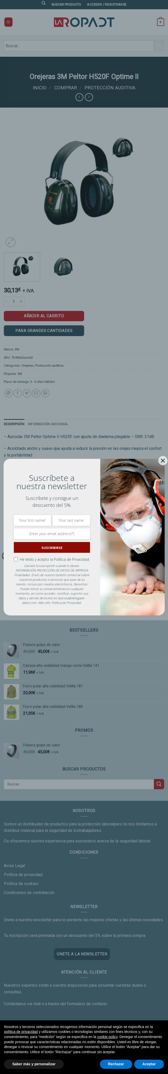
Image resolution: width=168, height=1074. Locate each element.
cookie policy (107, 1037)
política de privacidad (21, 1032)
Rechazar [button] (116, 1064)
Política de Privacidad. (72, 559)
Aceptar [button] (149, 1064)
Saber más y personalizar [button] (33, 1064)
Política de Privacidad (66, 603)
